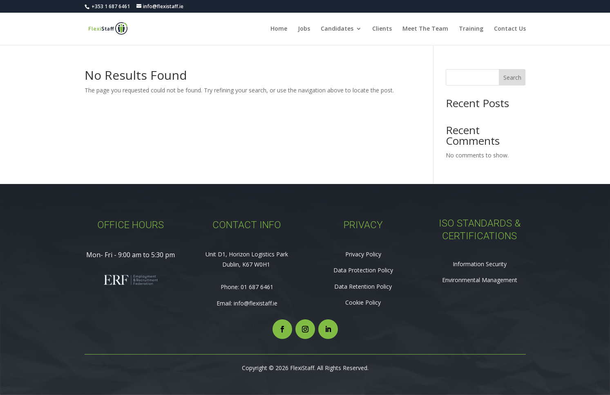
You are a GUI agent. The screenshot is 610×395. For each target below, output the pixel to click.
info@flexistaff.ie (255, 303)
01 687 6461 (257, 287)
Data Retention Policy (363, 286)
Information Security (480, 264)
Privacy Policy (363, 254)
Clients (382, 29)
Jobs (304, 29)
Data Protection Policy (363, 270)
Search (512, 77)
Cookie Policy (363, 302)
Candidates (337, 29)
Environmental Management (479, 280)
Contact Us (510, 29)
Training (471, 29)
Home (278, 29)
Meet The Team (425, 29)
